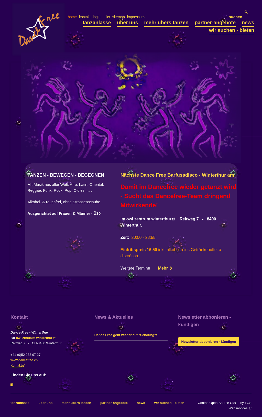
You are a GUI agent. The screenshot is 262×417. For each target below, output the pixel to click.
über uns (127, 22)
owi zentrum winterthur (148, 219)
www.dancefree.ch (24, 360)
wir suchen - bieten (231, 30)
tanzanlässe (97, 22)
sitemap (118, 17)
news (248, 22)
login (97, 17)
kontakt (85, 17)
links (106, 17)
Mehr (163, 268)
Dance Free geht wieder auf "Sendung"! (125, 335)
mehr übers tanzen (166, 22)
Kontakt (16, 365)
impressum (136, 17)
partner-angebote (215, 22)
